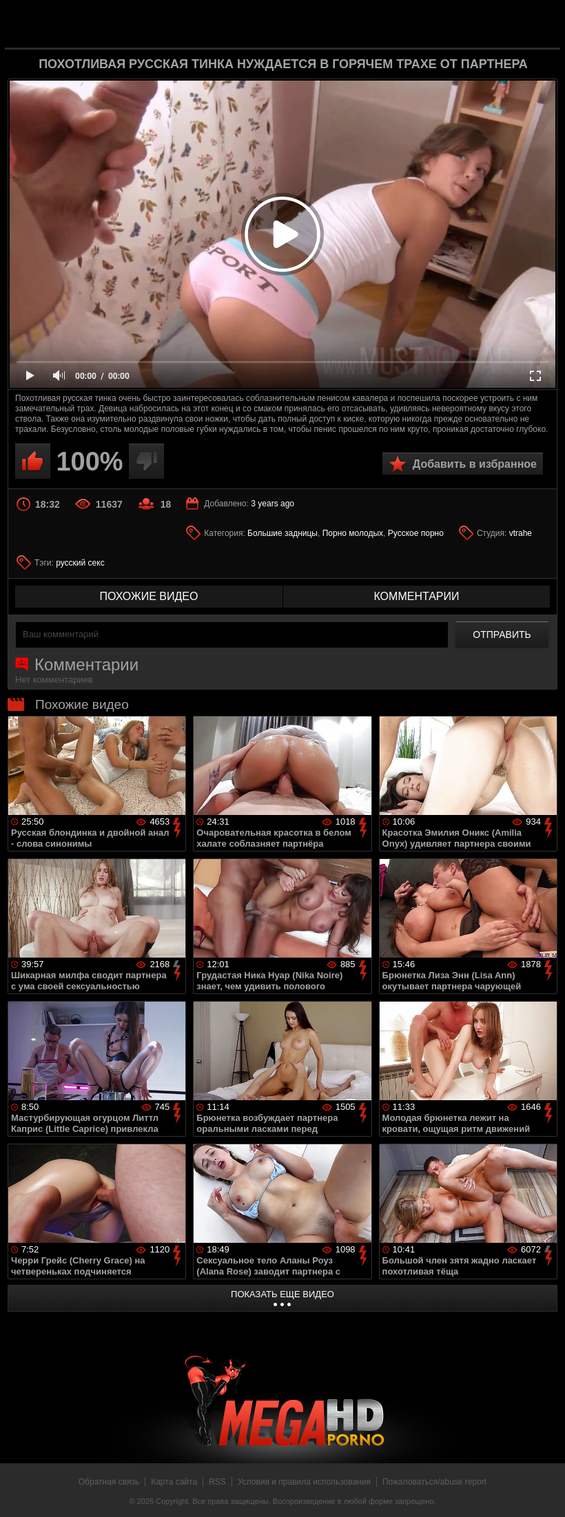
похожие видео (149, 596)
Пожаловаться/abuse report (434, 1482)
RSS (217, 1482)
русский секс (80, 563)
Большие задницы (282, 533)
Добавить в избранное (475, 464)
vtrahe (520, 533)
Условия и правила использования (304, 1482)
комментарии (416, 596)
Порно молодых (352, 533)
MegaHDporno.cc (304, 23)
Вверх (544, 1491)
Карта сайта (174, 1482)
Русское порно (416, 533)
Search (538, 24)
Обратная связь (109, 1482)
